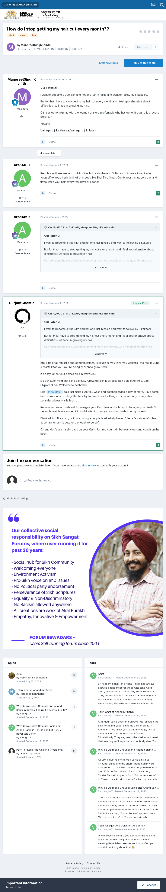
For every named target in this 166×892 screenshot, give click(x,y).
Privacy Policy (74, 863)
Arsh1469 (22, 165)
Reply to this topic (143, 62)
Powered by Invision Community (83, 871)
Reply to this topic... (37, 480)
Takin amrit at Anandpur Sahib (34, 689)
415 (22, 197)
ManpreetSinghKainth (36, 45)
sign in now (89, 465)
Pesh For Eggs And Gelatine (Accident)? (39, 749)
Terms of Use (13, 887)
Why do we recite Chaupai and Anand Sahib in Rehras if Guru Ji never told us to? (126, 750)
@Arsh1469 (54, 392)
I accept (149, 885)
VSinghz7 (25, 713)
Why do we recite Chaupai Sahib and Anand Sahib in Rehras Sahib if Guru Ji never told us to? (39, 729)
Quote (52, 141)
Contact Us (93, 863)
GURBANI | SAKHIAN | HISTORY (62, 49)
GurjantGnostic (21, 303)
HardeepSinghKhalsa (32, 693)
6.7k (22, 335)
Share (123, 47)
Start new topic (108, 62)
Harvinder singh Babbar (34, 677)
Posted (55, 79)
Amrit (19, 673)
